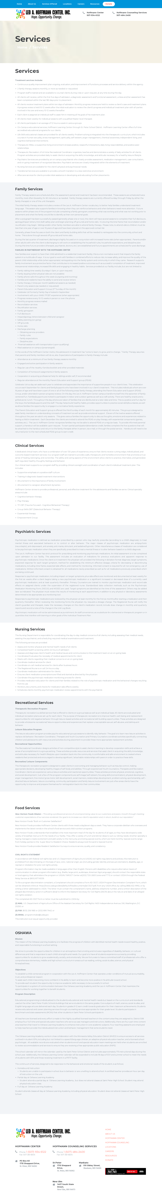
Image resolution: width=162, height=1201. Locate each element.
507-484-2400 (123, 15)
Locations (67, 4)
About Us (32, 4)
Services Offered (49, 4)
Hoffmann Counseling (117, 1143)
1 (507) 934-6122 (36, 1151)
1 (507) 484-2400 (74, 1151)
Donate (109, 4)
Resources (95, 4)
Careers (81, 4)
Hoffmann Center (115, 1138)
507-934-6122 (93, 15)
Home (19, 4)
